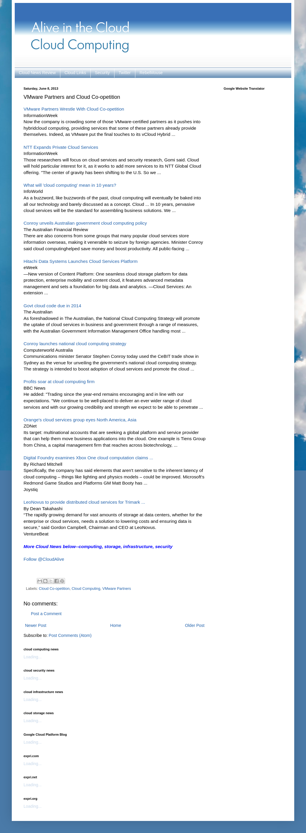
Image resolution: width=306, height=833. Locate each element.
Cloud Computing (85, 589)
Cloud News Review (37, 72)
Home (115, 625)
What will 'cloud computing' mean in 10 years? (70, 185)
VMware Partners (116, 589)
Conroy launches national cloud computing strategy (75, 343)
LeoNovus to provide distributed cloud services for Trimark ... (84, 502)
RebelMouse (151, 72)
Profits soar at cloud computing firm (59, 381)
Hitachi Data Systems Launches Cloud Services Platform (81, 261)
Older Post (194, 625)
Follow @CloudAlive (44, 559)
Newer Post (35, 625)
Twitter (125, 72)
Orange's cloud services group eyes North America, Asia (80, 419)
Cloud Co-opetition (54, 589)
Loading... (33, 657)
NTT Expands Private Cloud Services (61, 147)
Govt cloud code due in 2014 (52, 305)
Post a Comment (46, 613)
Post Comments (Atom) (70, 635)
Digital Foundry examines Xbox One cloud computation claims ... (88, 457)
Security (102, 72)
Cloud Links (75, 72)
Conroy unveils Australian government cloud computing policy (85, 223)
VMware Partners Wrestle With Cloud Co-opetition (74, 108)
